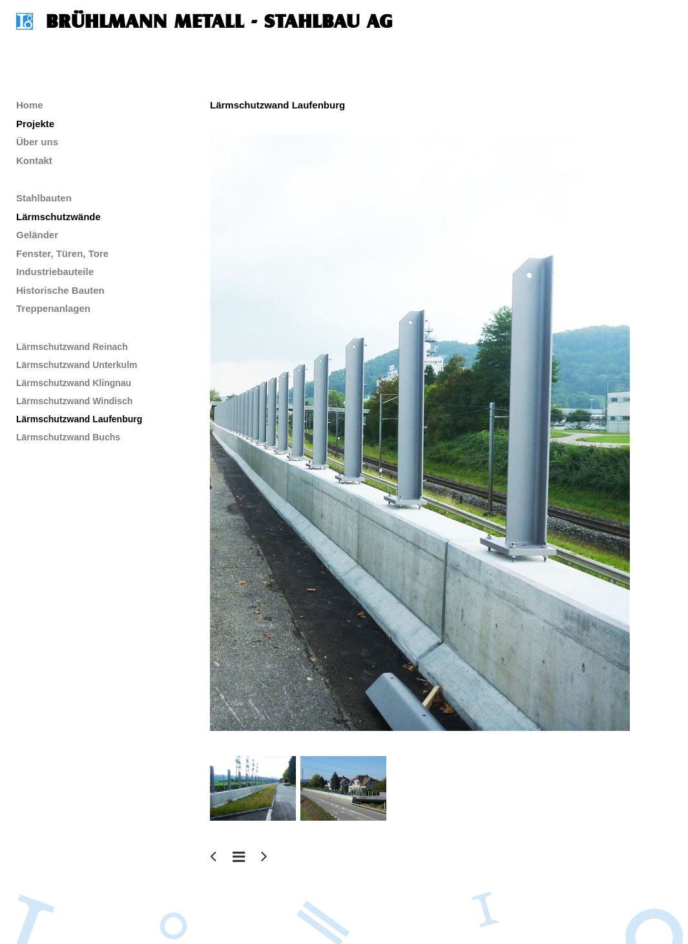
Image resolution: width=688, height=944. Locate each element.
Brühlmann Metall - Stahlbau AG (219, 21)
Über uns (37, 141)
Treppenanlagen (53, 308)
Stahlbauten (44, 197)
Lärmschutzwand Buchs (68, 437)
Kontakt (34, 160)
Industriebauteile (55, 271)
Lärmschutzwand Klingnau (73, 383)
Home (29, 104)
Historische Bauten (60, 290)
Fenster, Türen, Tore (62, 253)
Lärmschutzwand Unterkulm (76, 365)
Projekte (35, 123)
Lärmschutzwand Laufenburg (79, 419)
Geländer (37, 234)
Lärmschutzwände (58, 216)
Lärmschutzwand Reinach (72, 347)
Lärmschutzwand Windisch (74, 401)
